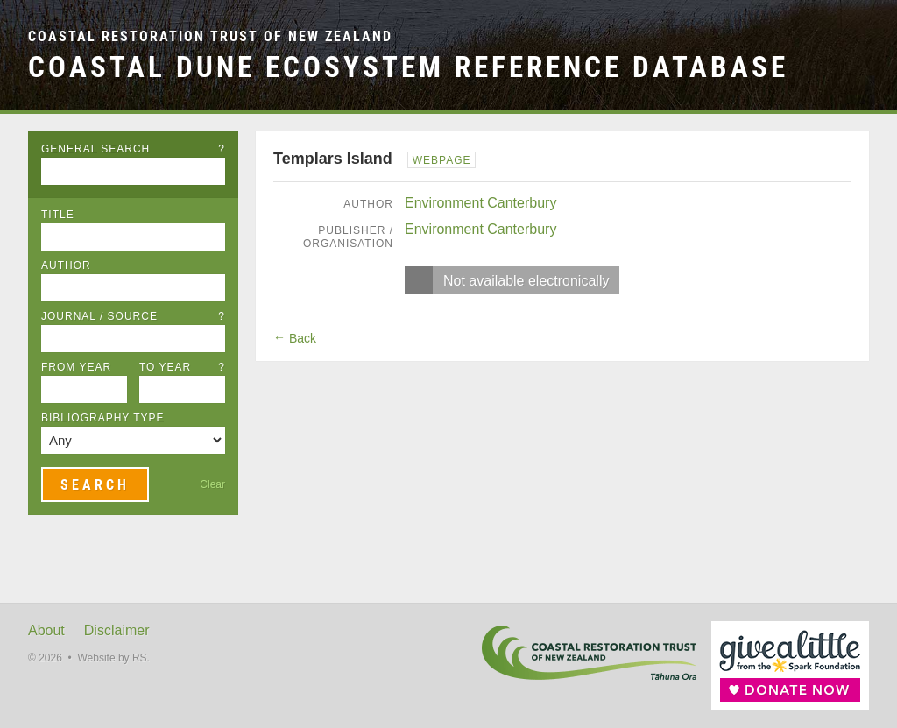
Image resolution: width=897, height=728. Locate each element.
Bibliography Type (103, 418)
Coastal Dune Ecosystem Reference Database (408, 67)
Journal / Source (133, 316)
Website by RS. (113, 658)
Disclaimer (117, 630)
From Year (76, 367)
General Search (133, 149)
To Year (182, 367)
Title (57, 215)
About (46, 630)
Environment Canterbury (480, 202)
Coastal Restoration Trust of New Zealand (210, 36)
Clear (212, 484)
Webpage (442, 160)
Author (66, 265)
